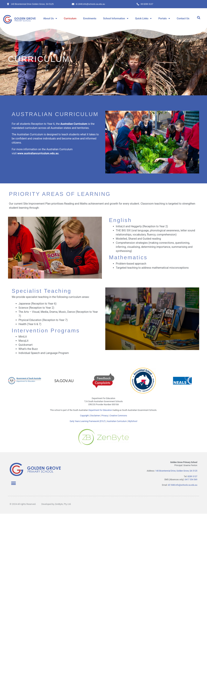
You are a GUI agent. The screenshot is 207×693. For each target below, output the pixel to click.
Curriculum (70, 18)
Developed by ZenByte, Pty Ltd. (56, 504)
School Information (115, 19)
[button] (198, 18)
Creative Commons (118, 415)
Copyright (84, 415)
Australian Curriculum (117, 421)
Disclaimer (95, 415)
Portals (164, 19)
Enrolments (89, 18)
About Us (50, 19)
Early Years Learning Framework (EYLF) (87, 421)
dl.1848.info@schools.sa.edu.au (182, 485)
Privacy (105, 415)
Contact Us (183, 18)
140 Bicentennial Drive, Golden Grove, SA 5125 (176, 471)
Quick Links (143, 19)
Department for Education (100, 410)
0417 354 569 (191, 479)
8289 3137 (192, 476)
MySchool (132, 421)
